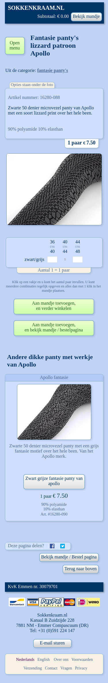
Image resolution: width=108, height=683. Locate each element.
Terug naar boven (81, 568)
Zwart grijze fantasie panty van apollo (54, 481)
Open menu (15, 45)
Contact (51, 668)
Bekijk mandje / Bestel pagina (69, 556)
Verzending (33, 668)
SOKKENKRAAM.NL (36, 8)
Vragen (66, 668)
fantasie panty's (52, 70)
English (43, 659)
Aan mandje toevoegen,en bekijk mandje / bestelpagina (53, 327)
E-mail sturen (52, 642)
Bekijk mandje (86, 16)
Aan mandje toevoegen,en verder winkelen (54, 306)
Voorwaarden (82, 659)
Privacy (81, 668)
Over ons (61, 659)
